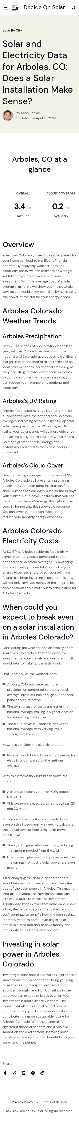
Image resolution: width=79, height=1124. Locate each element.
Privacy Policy (22, 1102)
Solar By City (12, 30)
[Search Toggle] (73, 7)
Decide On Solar (39, 7)
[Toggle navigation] (6, 7)
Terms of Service (54, 1102)
